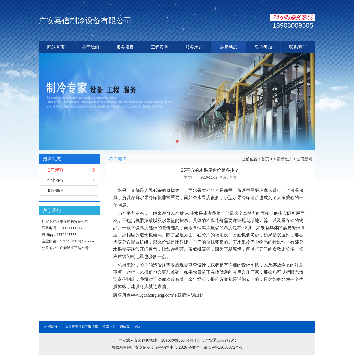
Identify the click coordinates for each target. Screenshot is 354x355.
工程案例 (159, 47)
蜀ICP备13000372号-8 (223, 347)
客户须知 (263, 47)
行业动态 (55, 180)
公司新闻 (55, 170)
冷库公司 (109, 327)
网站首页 (56, 47)
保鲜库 (125, 327)
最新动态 (229, 47)
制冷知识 (55, 190)
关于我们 (90, 47)
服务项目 (125, 47)
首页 (265, 159)
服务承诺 (194, 47)
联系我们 (298, 47)
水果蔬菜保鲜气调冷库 (81, 327)
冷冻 (137, 327)
